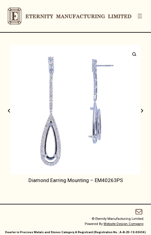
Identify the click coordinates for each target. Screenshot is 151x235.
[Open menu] (139, 16)
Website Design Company (123, 224)
